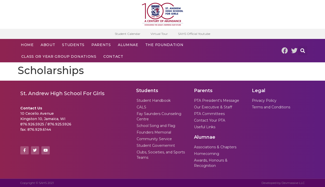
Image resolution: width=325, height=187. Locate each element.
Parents (101, 44)
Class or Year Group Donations (58, 56)
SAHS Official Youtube (194, 34)
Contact (113, 56)
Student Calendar (127, 34)
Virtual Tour (159, 34)
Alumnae (128, 44)
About (48, 44)
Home (27, 44)
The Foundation (164, 44)
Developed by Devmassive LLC (283, 183)
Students (73, 44)
